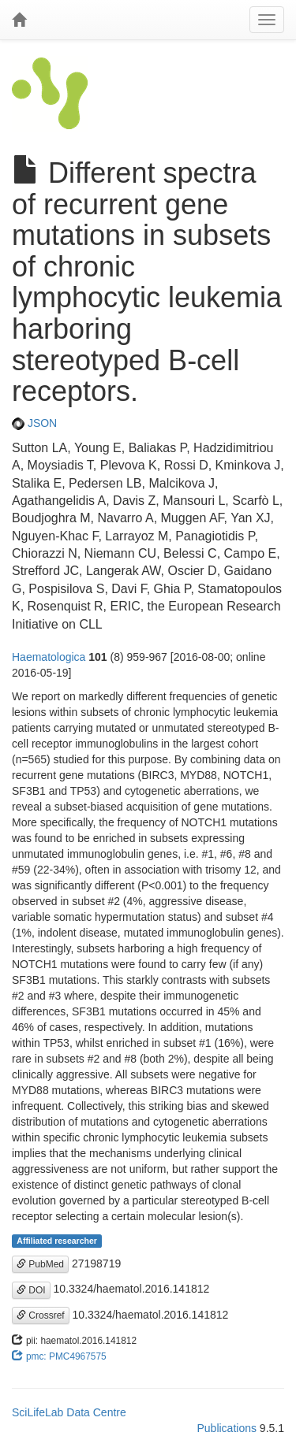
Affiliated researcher (57, 1240)
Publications (227, 1428)
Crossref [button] (41, 1315)
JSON (34, 423)
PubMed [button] (40, 1264)
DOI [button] (31, 1290)
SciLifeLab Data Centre (69, 1412)
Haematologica (48, 657)
